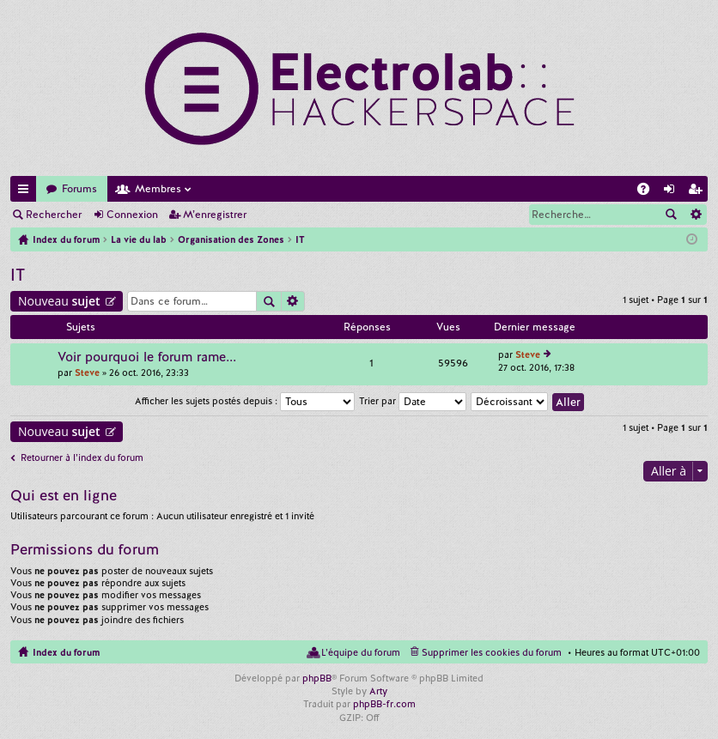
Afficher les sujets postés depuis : (245, 401)
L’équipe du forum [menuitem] (360, 652)
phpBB (317, 678)
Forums (79, 189)
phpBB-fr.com (384, 704)
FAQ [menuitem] (648, 192)
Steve (87, 372)
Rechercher (54, 214)
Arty (378, 691)
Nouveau (59, 301)
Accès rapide (26, 192)
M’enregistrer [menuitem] (698, 192)
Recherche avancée (695, 214)
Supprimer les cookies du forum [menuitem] (492, 652)
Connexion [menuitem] (672, 192)
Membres (158, 189)
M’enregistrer (214, 214)
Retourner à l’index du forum (82, 457)
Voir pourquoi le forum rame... (147, 357)
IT (17, 275)
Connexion (132, 214)
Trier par (412, 401)
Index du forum (66, 652)
